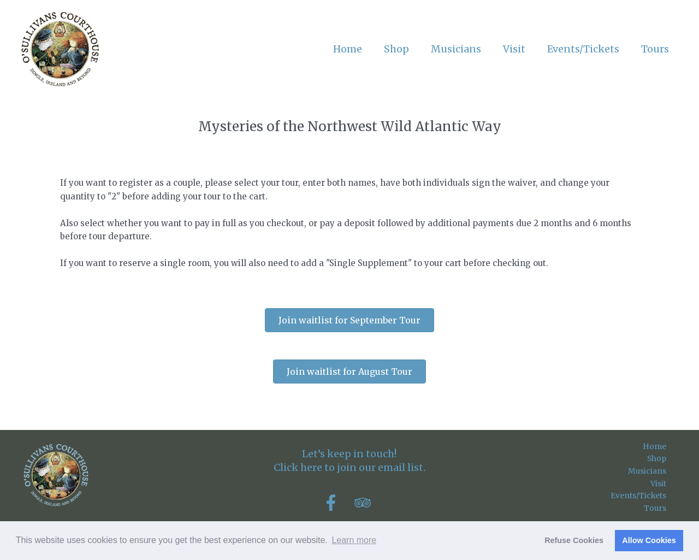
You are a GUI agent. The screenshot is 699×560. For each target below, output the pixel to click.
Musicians (656, 474)
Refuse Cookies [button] (573, 540)
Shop (666, 461)
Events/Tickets (646, 501)
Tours (665, 515)
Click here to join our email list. (349, 467)
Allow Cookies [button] (649, 540)
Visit (668, 487)
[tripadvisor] (365, 502)
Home (664, 447)
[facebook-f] (337, 502)
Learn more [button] (353, 540)
